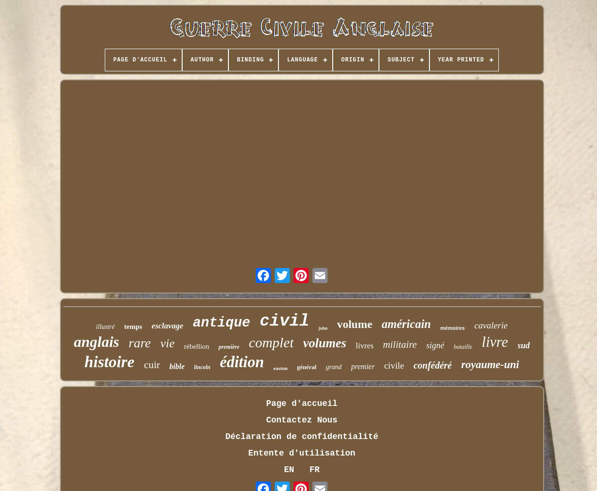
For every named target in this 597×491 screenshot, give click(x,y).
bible (177, 366)
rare (139, 343)
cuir (152, 364)
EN (289, 469)
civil (284, 321)
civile (394, 365)
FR (315, 469)
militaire (400, 344)
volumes (324, 343)
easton (280, 368)
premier (363, 366)
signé (435, 345)
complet (271, 342)
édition (242, 361)
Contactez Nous (301, 420)
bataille (463, 346)
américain (406, 324)
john (323, 328)
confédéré (432, 365)
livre (495, 342)
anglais (96, 341)
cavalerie (491, 325)
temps (133, 326)
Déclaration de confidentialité (301, 436)
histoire (109, 361)
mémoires (452, 328)
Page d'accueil (301, 403)
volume (354, 324)
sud (524, 345)
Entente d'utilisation (301, 453)
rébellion (196, 346)
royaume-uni (490, 364)
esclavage (167, 325)
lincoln (202, 367)
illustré (105, 326)
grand (333, 366)
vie (167, 343)
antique (221, 323)
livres (365, 345)
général (306, 366)
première (229, 347)
